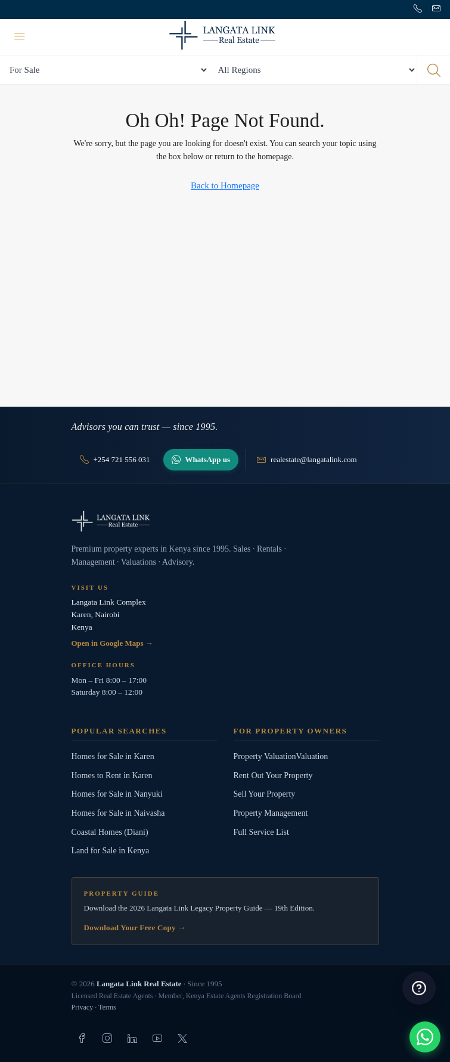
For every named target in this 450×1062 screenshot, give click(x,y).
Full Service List (261, 832)
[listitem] (82, 1038)
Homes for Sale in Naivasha (118, 813)
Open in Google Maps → (112, 643)
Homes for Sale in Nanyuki (117, 793)
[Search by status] (104, 69)
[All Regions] (313, 69)
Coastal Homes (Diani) (110, 832)
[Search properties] (433, 69)
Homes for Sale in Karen (113, 756)
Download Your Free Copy (135, 927)
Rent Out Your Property (273, 775)
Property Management (271, 813)
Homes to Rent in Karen (112, 775)
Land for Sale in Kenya (111, 850)
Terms (107, 1007)
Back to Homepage (225, 185)
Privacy (83, 1007)
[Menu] (19, 36)
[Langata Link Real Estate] (225, 521)
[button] (424, 1036)
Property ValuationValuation (281, 756)
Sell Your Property (265, 793)
